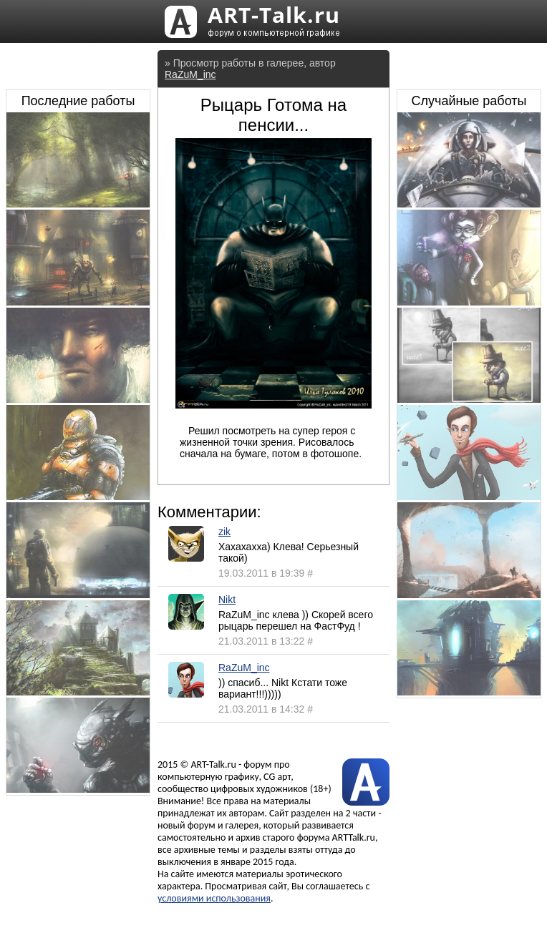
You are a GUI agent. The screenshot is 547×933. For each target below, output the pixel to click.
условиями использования (214, 898)
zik (224, 531)
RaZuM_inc (190, 74)
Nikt (227, 599)
